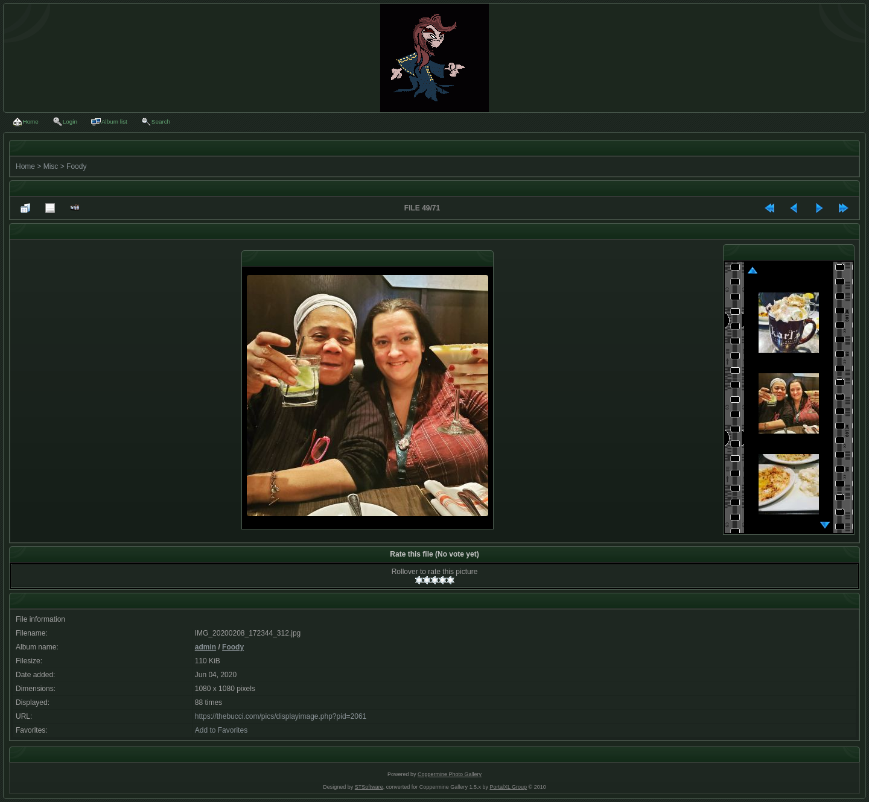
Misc (51, 166)
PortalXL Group (508, 787)
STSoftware (369, 787)
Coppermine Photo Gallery (450, 774)
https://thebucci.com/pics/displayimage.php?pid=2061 (281, 716)
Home (25, 166)
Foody (76, 166)
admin (205, 647)
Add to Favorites (221, 730)
